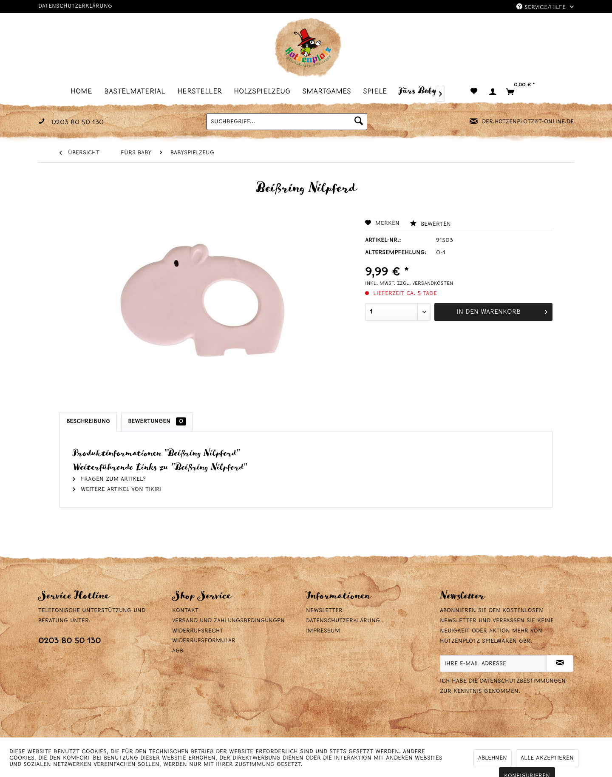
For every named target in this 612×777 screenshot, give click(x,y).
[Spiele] (377, 91)
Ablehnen (492, 758)
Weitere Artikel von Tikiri (117, 489)
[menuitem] (84, 91)
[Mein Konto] (492, 91)
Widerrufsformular (203, 641)
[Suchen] (358, 121)
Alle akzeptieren (547, 758)
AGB (177, 651)
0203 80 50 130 (69, 641)
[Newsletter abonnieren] (560, 663)
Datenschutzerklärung (75, 6)
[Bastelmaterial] (137, 91)
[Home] (84, 91)
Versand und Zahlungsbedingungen (228, 621)
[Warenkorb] (524, 91)
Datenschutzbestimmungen (523, 681)
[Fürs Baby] (420, 90)
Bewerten (430, 224)
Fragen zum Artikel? (109, 479)
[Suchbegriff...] (287, 121)
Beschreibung (88, 421)
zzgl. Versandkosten (425, 283)
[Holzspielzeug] (264, 91)
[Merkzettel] (474, 91)
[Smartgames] (329, 91)
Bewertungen (157, 421)
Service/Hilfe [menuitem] (542, 7)
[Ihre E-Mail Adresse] (493, 663)
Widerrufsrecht (197, 631)
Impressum (323, 631)
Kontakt (185, 610)
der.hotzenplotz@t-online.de (528, 122)
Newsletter (324, 610)
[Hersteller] (202, 91)
